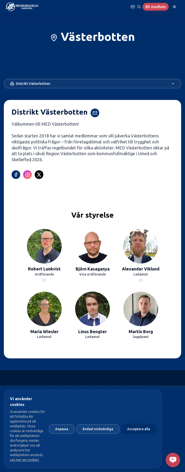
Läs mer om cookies (24, 460)
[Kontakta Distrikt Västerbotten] (95, 113)
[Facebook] (16, 174)
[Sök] (139, 6)
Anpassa (61, 429)
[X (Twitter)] (39, 174)
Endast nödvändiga (98, 429)
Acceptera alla (138, 429)
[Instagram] (27, 174)
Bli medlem (155, 7)
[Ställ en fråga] (132, 6)
